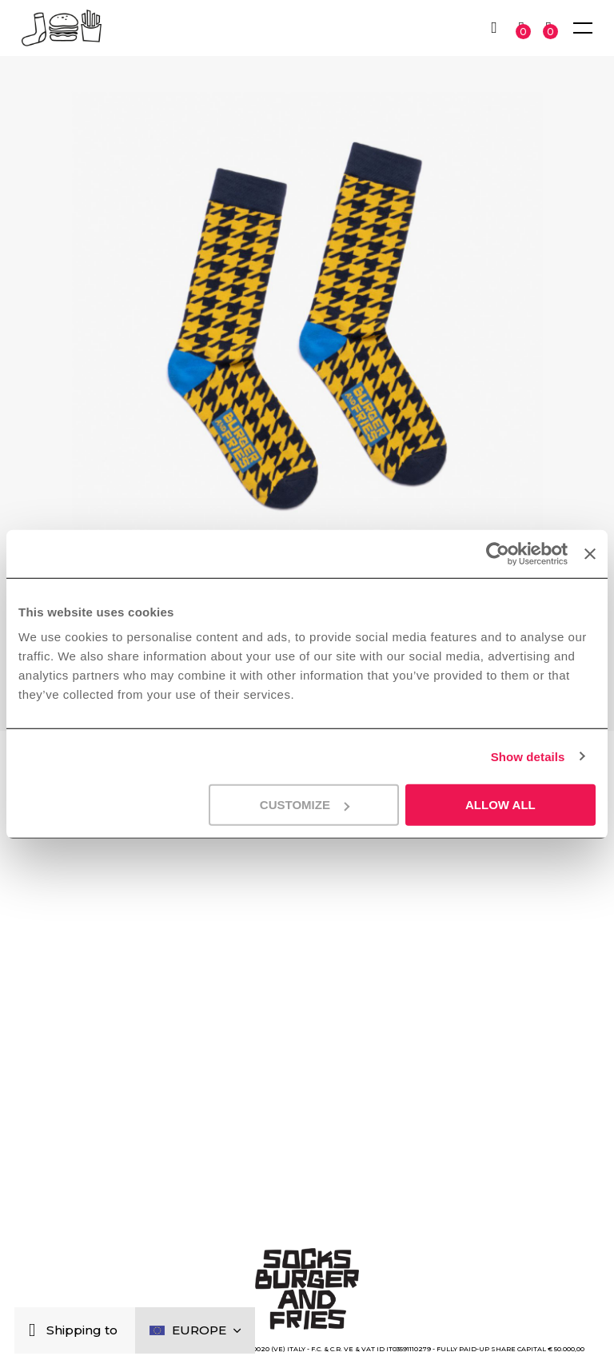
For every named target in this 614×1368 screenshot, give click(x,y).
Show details (528, 756)
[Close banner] (590, 553)
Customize (304, 805)
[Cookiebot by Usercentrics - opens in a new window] (498, 553)
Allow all (500, 805)
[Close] (35, 1330)
